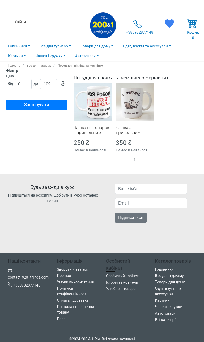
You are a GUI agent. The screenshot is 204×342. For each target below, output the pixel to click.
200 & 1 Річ (90, 339)
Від (10, 83)
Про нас (64, 276)
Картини (162, 300)
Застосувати (36, 104)
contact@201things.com (28, 277)
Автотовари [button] (85, 56)
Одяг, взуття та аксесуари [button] (145, 46)
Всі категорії (165, 320)
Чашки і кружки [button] (49, 56)
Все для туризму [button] (53, 46)
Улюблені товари (121, 289)
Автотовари (165, 313)
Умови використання (75, 282)
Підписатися (130, 217)
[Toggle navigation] (19, 6)
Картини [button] (15, 56)
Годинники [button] (17, 46)
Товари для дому (170, 282)
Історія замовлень (122, 282)
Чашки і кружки (168, 307)
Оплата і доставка (73, 300)
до (36, 83)
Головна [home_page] (14, 65)
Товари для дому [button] (95, 46)
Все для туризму (39, 65)
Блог (61, 319)
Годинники (164, 269)
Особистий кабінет (122, 276)
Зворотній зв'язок (72, 269)
